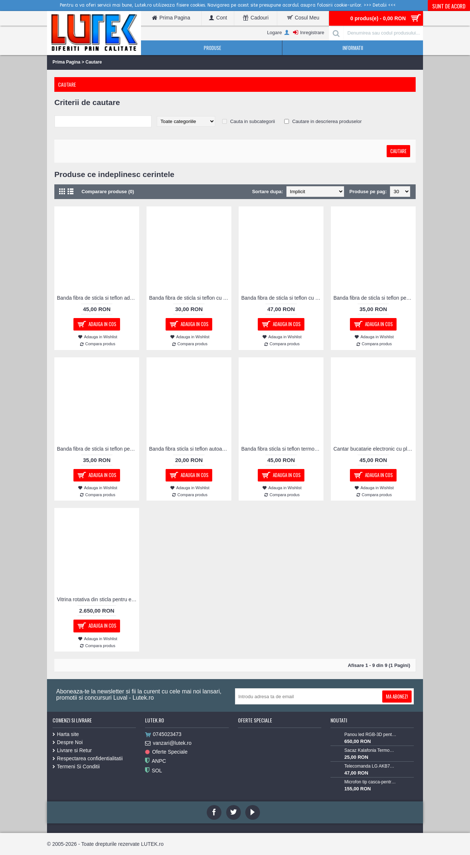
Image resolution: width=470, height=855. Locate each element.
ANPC (155, 761)
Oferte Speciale (166, 752)
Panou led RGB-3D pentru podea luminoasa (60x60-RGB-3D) (370, 734)
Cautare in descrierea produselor (327, 121)
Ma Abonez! (397, 696)
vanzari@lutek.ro (168, 743)
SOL (153, 770)
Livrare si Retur (72, 750)
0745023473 (163, 734)
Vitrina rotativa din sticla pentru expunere (98, 599)
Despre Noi (68, 742)
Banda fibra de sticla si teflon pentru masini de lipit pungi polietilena (98, 449)
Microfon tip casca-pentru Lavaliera (370, 781)
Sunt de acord (449, 6)
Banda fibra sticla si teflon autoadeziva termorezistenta (190, 449)
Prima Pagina (66, 62)
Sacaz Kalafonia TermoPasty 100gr (370, 750)
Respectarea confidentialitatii (88, 758)
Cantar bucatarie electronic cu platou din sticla (374, 449)
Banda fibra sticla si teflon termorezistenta (282, 449)
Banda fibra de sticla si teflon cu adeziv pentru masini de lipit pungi (190, 298)
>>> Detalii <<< (380, 5)
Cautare (94, 62)
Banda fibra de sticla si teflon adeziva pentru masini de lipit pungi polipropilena (98, 298)
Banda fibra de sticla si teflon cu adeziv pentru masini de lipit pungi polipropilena (282, 298)
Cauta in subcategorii (252, 121)
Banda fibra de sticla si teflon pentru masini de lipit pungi (374, 298)
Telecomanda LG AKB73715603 (370, 766)
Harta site (66, 734)
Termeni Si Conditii (76, 766)
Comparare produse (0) (108, 191)
